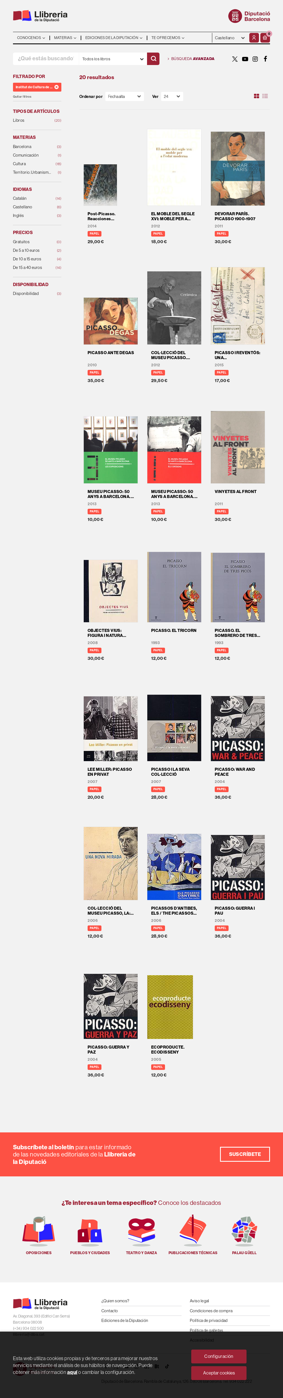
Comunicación (33, 155)
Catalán (33, 198)
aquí (72, 1372)
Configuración (219, 1356)
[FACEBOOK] (265, 59)
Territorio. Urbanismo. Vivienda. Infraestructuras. (33, 172)
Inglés (33, 215)
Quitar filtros (22, 96)
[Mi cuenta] (254, 38)
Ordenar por (91, 96)
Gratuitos (33, 242)
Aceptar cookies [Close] (219, 1373)
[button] (265, 38)
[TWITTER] (234, 59)
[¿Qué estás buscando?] (46, 59)
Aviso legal (199, 1300)
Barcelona (33, 147)
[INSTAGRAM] (255, 59)
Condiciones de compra (211, 1310)
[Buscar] (153, 59)
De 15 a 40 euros (33, 267)
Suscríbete (245, 1154)
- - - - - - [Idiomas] (230, 37)
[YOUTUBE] (245, 59)
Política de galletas (206, 1330)
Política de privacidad (209, 1320)
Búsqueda (191, 59)
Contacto (109, 1310)
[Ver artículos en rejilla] (257, 96)
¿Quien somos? (115, 1300)
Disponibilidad (33, 294)
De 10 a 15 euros (33, 259)
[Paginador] (172, 96)
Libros (33, 120)
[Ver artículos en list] (265, 96)
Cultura (33, 164)
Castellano (33, 207)
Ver (155, 96)
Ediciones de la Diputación (124, 1320)
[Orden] (124, 96)
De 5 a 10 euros (33, 250)
